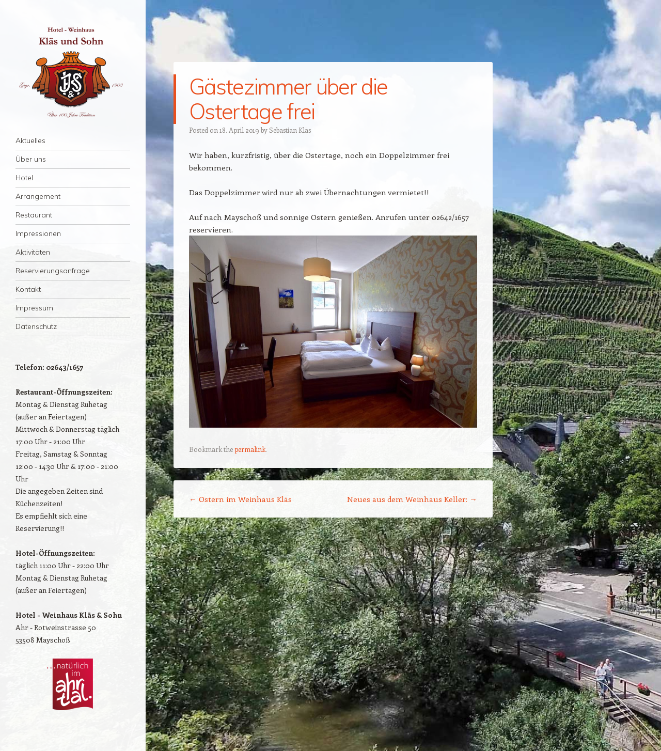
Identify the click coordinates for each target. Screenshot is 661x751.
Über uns (30, 159)
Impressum (34, 307)
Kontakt (28, 289)
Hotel (24, 177)
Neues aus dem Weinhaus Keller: (412, 499)
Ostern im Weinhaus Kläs (240, 499)
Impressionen (38, 233)
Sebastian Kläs (290, 130)
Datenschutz (36, 326)
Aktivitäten (32, 252)
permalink (249, 449)
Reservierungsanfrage (52, 270)
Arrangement (37, 196)
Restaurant (33, 215)
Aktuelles (30, 140)
